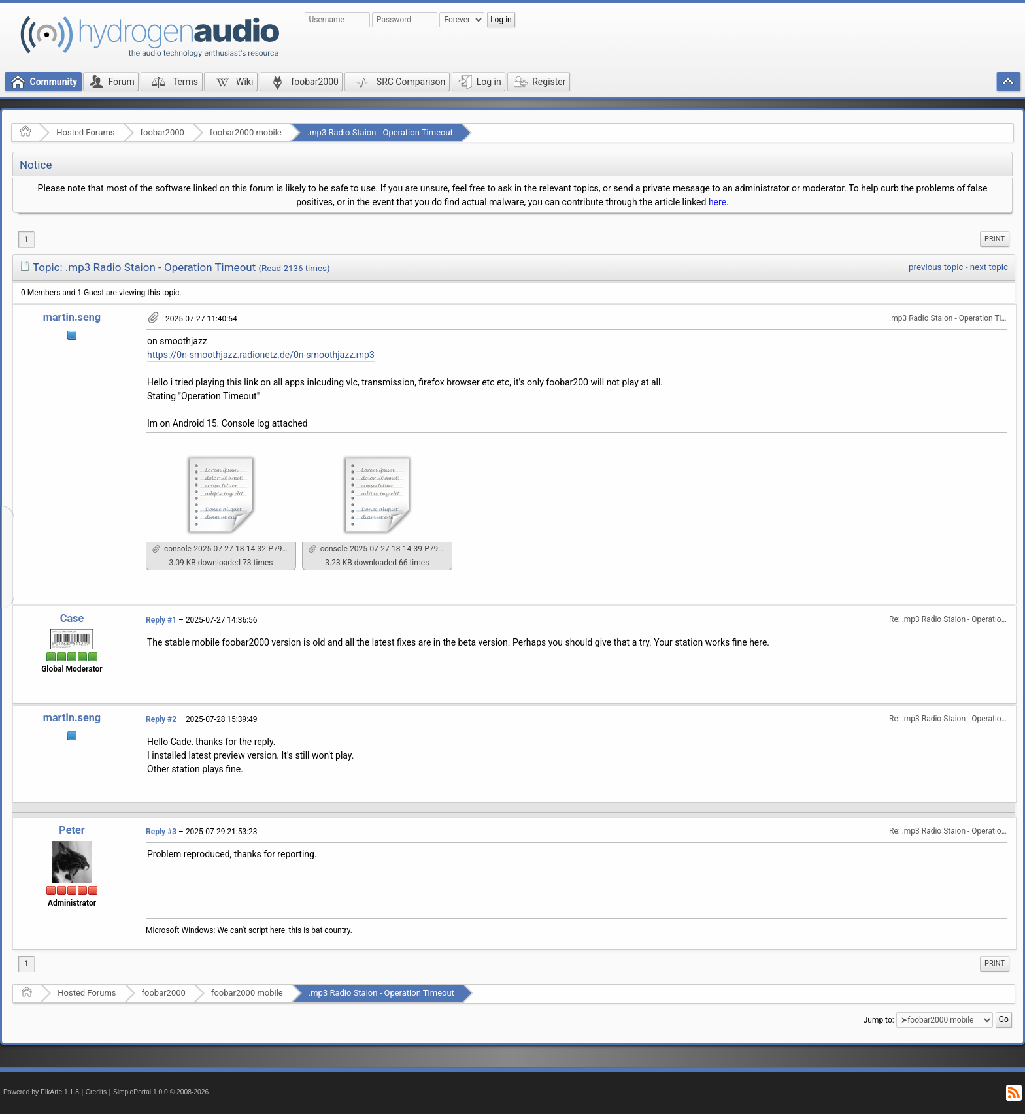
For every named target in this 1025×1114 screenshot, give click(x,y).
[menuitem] (994, 239)
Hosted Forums (85, 132)
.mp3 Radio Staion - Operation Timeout (380, 132)
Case (72, 618)
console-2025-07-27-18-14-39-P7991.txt (380, 548)
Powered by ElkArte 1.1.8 (41, 1092)
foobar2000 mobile (246, 132)
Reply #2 (161, 719)
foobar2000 (162, 132)
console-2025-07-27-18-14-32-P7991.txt (224, 548)
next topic (989, 267)
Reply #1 (161, 620)
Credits (96, 1092)
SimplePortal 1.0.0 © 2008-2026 (161, 1092)
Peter (71, 830)
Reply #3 (161, 831)
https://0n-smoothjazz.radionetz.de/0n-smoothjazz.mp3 (261, 355)
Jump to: (879, 1019)
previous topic (936, 267)
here (717, 202)
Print (994, 239)
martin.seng (72, 317)
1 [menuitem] (26, 239)
